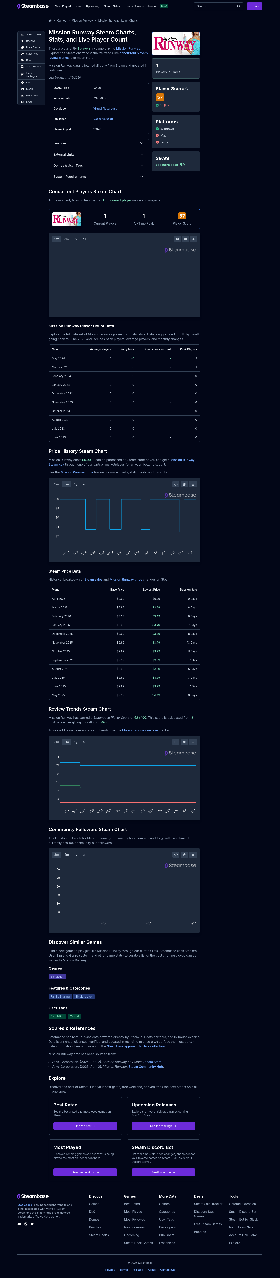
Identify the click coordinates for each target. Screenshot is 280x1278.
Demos (94, 1219)
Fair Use (137, 1269)
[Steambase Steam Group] (26, 1224)
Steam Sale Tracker (208, 1204)
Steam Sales (112, 6)
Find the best (85, 1126)
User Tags (166, 1219)
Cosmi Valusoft (103, 118)
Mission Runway (82, 20)
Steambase (25, 1204)
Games (61, 20)
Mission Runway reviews (140, 730)
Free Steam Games (208, 1224)
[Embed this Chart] (177, 239)
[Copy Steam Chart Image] (185, 239)
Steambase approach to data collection (136, 1046)
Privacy (110, 1269)
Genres (164, 1204)
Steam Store (153, 1062)
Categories (167, 1211)
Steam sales (93, 579)
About (152, 1269)
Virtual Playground (105, 108)
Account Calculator (243, 1235)
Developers (167, 1227)
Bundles (95, 1227)
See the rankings (163, 1126)
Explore (254, 6)
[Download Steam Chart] (193, 239)
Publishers (166, 1235)
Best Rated (132, 1204)
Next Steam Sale (241, 1227)
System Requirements (98, 176)
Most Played (63, 6)
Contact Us (167, 1269)
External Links (98, 154)
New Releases (134, 1227)
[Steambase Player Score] (187, 88)
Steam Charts (99, 1235)
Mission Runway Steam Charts (118, 20)
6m (66, 484)
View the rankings (85, 1172)
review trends (59, 58)
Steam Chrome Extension (141, 6)
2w (56, 239)
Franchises (167, 1243)
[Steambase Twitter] (32, 1224)
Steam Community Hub (146, 1066)
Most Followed (134, 1219)
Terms (124, 1269)
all (84, 239)
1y (75, 239)
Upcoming (92, 6)
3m (66, 239)
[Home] (50, 20)
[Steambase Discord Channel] (19, 1224)
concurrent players (134, 53)
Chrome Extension (242, 1204)
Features (98, 143)
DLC (92, 1211)
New (78, 6)
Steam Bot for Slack (243, 1219)
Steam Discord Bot (242, 1211)
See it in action (163, 1172)
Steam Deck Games (138, 1243)
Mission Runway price (77, 472)
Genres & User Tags (98, 165)
